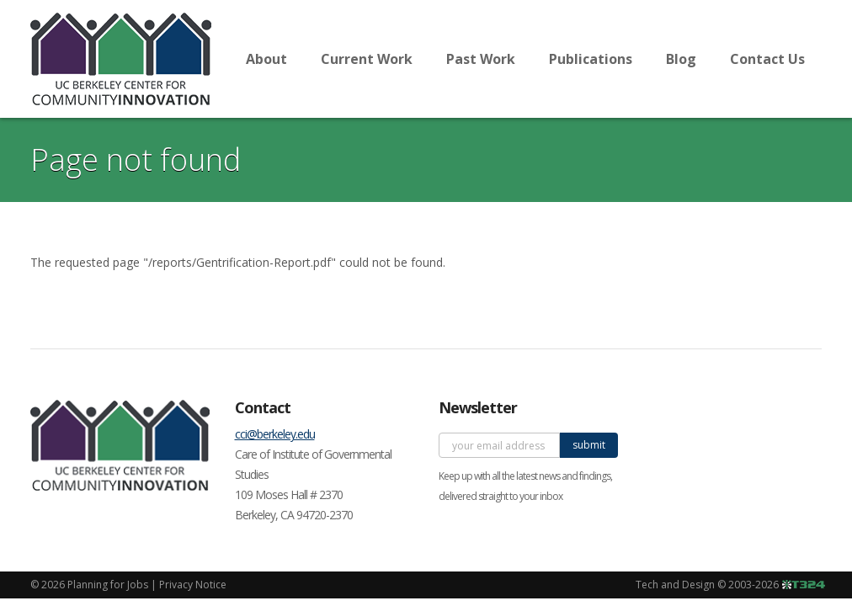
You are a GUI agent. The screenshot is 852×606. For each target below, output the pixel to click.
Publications (590, 59)
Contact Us (767, 59)
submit (588, 445)
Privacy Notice (192, 584)
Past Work (480, 59)
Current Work (367, 59)
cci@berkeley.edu (275, 434)
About (266, 59)
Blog (681, 59)
